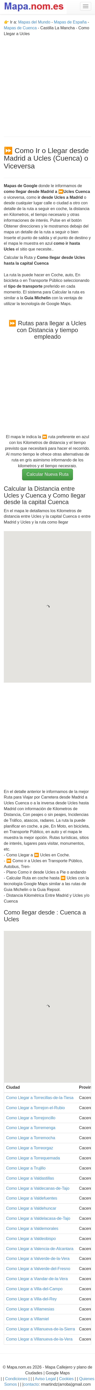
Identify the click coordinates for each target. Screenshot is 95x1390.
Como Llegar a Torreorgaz (29, 1148)
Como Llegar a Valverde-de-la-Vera (38, 1258)
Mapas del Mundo (34, 22)
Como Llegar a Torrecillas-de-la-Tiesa (39, 1098)
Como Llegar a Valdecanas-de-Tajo (37, 1188)
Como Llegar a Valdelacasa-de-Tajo (38, 1218)
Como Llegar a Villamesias (30, 1309)
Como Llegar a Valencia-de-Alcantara (39, 1249)
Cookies (67, 1379)
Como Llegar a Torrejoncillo (30, 1118)
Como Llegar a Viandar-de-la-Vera (37, 1279)
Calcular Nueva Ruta (47, 474)
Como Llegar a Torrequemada (33, 1158)
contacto (31, 1384)
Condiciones (16, 1379)
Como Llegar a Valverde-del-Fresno (38, 1269)
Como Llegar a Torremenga (30, 1128)
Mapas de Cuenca (20, 28)
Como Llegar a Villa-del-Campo (34, 1289)
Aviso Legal (45, 1379)
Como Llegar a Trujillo (26, 1168)
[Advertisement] (47, 84)
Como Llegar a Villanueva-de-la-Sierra (40, 1329)
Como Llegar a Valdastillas (30, 1178)
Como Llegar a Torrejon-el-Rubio (35, 1108)
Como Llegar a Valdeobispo (31, 1238)
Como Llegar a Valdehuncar (31, 1208)
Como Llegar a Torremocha (30, 1138)
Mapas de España (71, 22)
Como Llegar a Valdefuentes (31, 1198)
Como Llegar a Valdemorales (32, 1228)
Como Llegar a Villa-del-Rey (31, 1299)
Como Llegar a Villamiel (27, 1319)
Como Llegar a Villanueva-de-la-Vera (39, 1339)
